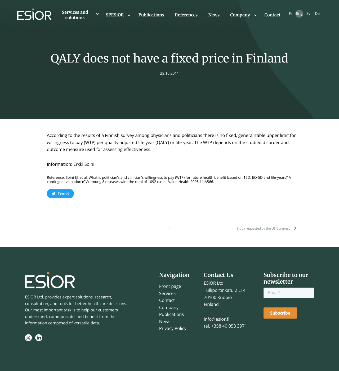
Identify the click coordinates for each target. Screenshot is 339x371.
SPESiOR (115, 15)
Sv (308, 13)
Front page (170, 286)
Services (167, 293)
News (214, 15)
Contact (272, 15)
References (186, 15)
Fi (290, 13)
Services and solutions (75, 15)
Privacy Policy (172, 328)
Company (240, 15)
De (317, 13)
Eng (299, 13)
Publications (151, 15)
